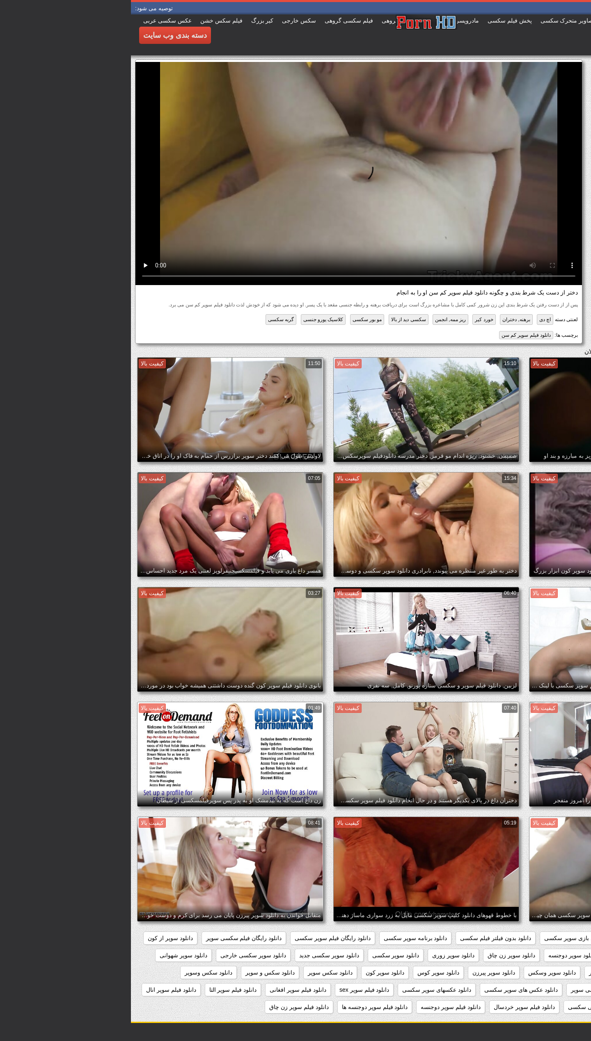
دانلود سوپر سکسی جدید (198, 955)
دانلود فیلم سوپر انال (40, 989)
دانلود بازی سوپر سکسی (443, 938)
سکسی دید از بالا (277, 319)
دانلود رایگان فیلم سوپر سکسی (202, 938)
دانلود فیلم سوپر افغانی (167, 989)
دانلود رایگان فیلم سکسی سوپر (113, 938)
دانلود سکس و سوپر (139, 972)
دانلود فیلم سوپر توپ (552, 1007)
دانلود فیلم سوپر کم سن (395, 335)
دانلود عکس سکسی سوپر (471, 989)
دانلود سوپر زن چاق (380, 955)
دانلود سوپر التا (560, 955)
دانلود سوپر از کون (39, 938)
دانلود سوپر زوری (322, 955)
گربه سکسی (150, 319)
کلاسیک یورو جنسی (192, 319)
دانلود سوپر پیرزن (362, 972)
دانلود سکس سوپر (199, 972)
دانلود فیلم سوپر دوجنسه (320, 1007)
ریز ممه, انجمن (319, 319)
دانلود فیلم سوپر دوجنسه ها (244, 1007)
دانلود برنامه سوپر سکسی (284, 938)
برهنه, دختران (385, 319)
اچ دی (414, 319)
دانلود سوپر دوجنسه (441, 955)
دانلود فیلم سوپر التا (102, 989)
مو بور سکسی (236, 319)
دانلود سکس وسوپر (77, 972)
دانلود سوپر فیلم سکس (550, 972)
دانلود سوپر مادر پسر (483, 972)
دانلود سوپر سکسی (265, 955)
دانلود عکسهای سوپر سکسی (305, 989)
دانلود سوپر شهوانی (52, 955)
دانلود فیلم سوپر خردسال (393, 1007)
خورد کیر (353, 319)
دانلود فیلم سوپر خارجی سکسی (476, 1007)
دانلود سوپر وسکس (421, 972)
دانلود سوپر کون (254, 972)
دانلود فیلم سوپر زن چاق (168, 1007)
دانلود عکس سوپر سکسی (546, 989)
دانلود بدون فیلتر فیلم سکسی (364, 938)
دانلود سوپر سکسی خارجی (122, 955)
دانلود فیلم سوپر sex (233, 989)
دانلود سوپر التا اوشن (504, 955)
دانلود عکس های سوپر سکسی (390, 989)
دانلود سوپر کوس (307, 972)
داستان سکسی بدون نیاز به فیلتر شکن (532, 938)
